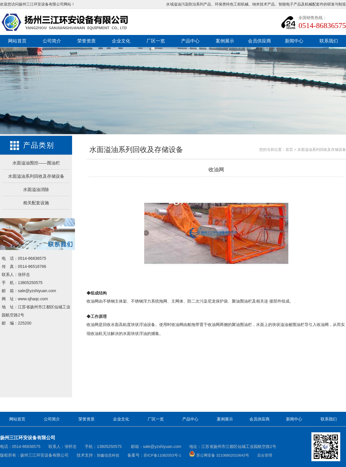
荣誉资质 (86, 40)
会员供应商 (259, 40)
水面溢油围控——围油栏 (36, 162)
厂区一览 (155, 40)
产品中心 (190, 40)
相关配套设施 (36, 202)
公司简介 (52, 40)
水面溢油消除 (36, 189)
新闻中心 (294, 40)
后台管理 (264, 455)
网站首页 (17, 40)
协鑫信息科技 (108, 455)
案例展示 (225, 40)
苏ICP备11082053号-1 (162, 455)
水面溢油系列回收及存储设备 (36, 176)
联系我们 (328, 40)
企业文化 (121, 40)
